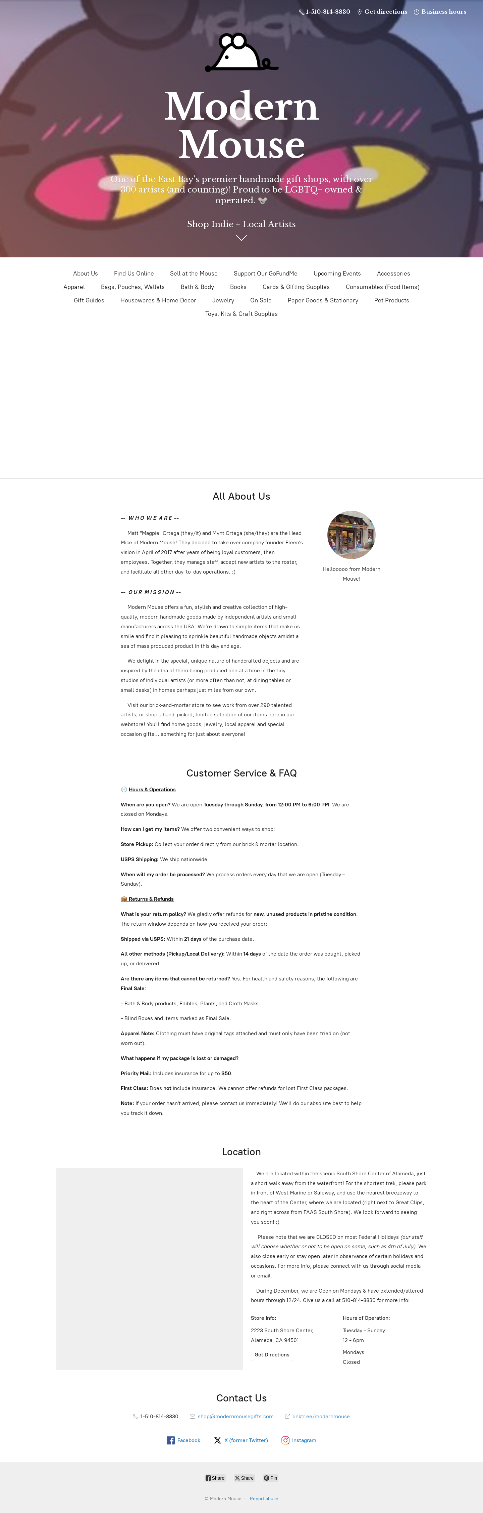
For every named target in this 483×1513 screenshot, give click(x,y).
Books (238, 287)
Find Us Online (134, 273)
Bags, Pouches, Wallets (133, 287)
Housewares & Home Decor (158, 300)
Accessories (393, 273)
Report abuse (264, 1499)
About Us (85, 273)
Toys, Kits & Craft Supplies (241, 314)
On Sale (261, 300)
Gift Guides (89, 300)
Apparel (74, 287)
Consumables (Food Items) (383, 287)
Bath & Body (197, 287)
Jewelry (223, 300)
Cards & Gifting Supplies (296, 287)
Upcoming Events (337, 273)
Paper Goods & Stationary (323, 300)
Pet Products (391, 300)
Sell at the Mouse (194, 273)
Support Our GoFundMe (266, 273)
